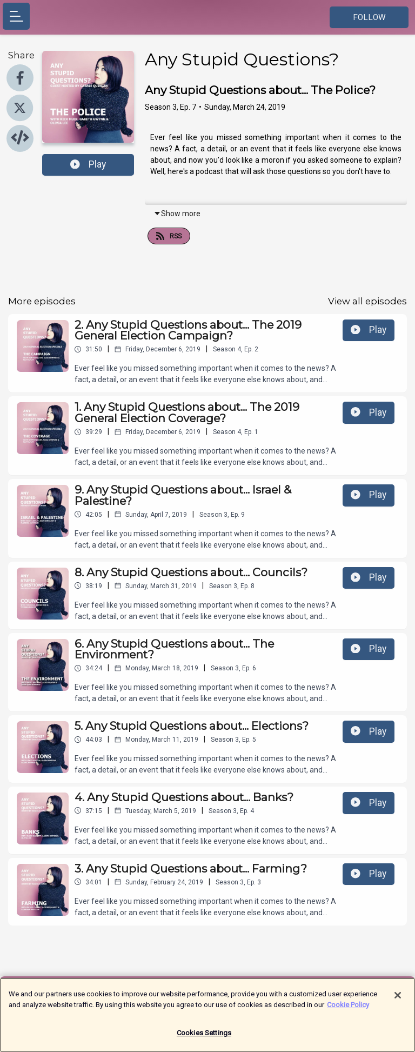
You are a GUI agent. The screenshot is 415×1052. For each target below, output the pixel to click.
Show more (176, 213)
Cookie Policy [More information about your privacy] (348, 1010)
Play (88, 164)
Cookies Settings (204, 1039)
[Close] (398, 1001)
